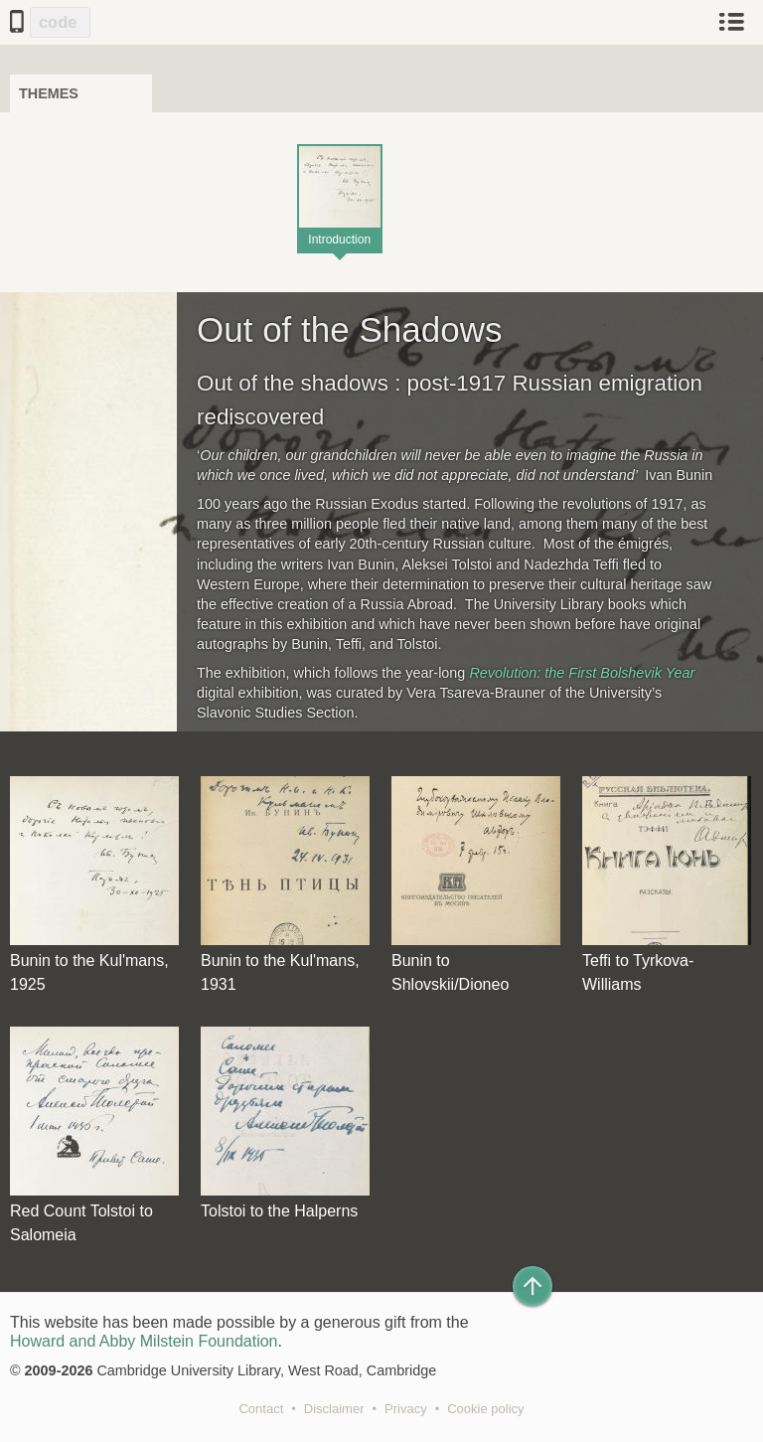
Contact (260, 1408)
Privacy (405, 1408)
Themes (48, 93)
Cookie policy (485, 1408)
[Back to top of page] (532, 1286)
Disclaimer (334, 1408)
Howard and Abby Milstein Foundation (144, 1341)
